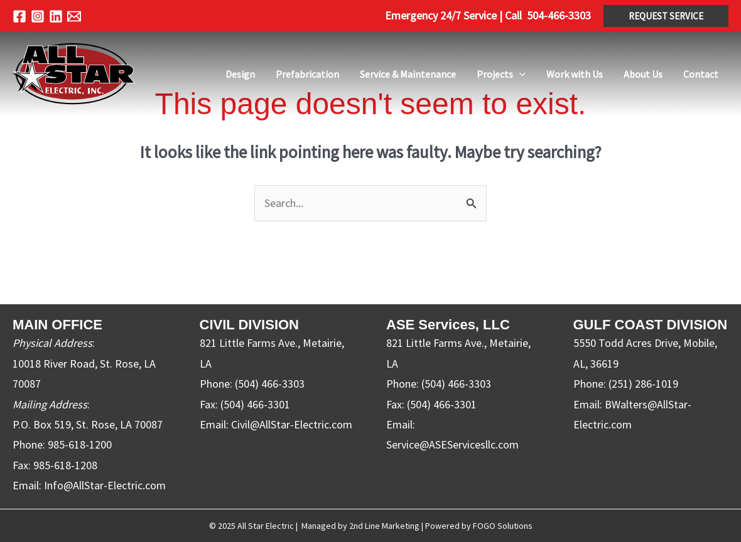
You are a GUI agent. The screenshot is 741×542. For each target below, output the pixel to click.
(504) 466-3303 (270, 383)
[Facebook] (19, 16)
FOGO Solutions (503, 525)
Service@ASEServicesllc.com (452, 445)
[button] (665, 16)
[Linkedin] (56, 16)
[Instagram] (38, 16)
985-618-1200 (80, 445)
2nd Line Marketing (384, 525)
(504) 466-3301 (255, 404)
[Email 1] (74, 16)
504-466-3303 (559, 15)
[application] (565, 74)
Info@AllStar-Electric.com (105, 485)
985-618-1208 (65, 465)
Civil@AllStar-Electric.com (291, 424)
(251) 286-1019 (643, 383)
